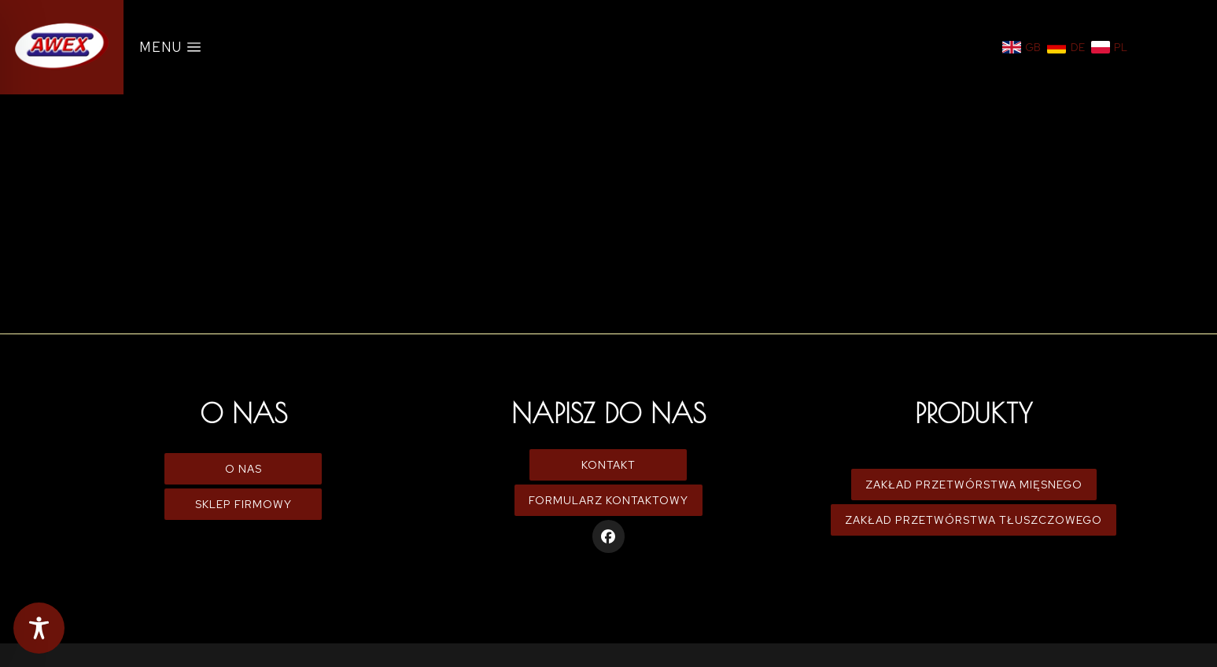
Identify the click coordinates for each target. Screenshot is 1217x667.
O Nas (243, 469)
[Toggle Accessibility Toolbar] (39, 628)
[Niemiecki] (1066, 47)
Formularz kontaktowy (608, 500)
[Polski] (1109, 47)
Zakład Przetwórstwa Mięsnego (973, 484)
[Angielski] (1022, 47)
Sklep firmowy (243, 504)
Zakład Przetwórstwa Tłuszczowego (973, 520)
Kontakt (608, 465)
